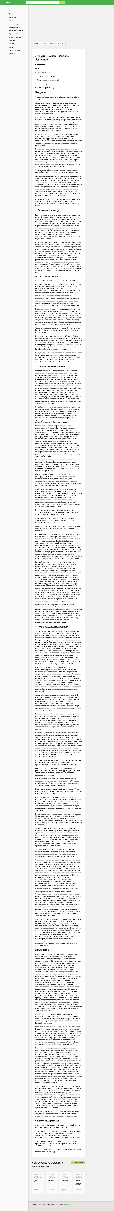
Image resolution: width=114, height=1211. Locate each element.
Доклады (11, 14)
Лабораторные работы (16, 30)
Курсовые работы (14, 27)
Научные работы (14, 34)
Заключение (42, 949)
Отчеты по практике (15, 37)
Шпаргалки (12, 53)
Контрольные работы (15, 24)
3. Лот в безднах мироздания (51, 626)
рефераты (44, 43)
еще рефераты (78, 1162)
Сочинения (12, 43)
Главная (35, 43)
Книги (10, 20)
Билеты (11, 10)
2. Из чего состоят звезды (50, 366)
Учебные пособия (14, 50)
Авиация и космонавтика (56, 43)
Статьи (11, 47)
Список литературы (47, 1120)
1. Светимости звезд (47, 210)
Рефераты (12, 40)
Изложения (12, 17)
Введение (40, 92)
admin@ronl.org (67, 1204)
